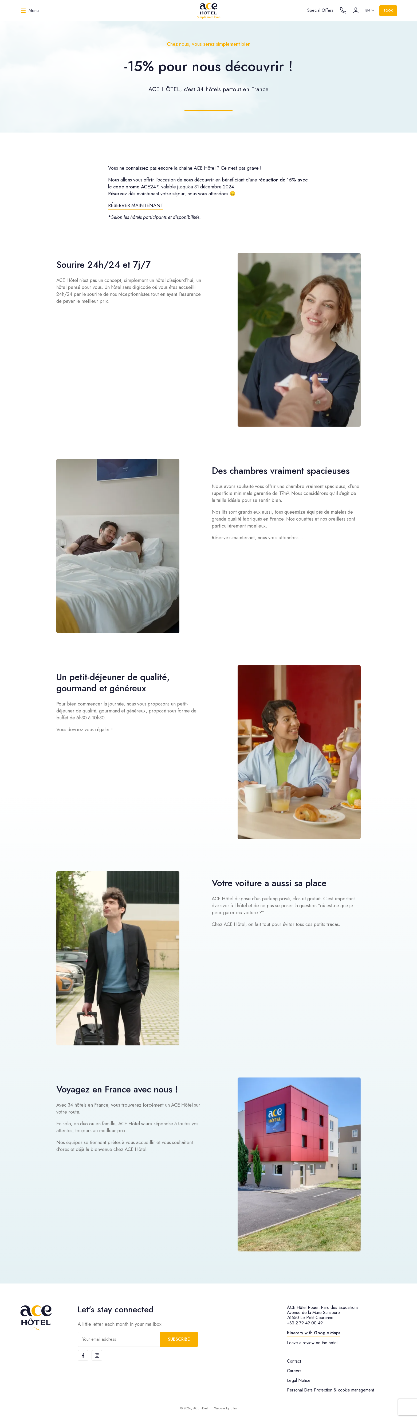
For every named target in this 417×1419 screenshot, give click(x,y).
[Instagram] (97, 1355)
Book (388, 10)
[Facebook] (83, 1355)
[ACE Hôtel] (208, 10)
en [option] (367, 10)
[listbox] (370, 10)
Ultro (233, 1408)
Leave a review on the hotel (312, 1343)
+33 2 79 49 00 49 (305, 1322)
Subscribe (179, 1339)
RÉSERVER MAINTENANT (135, 205)
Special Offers (320, 10)
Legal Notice (298, 1380)
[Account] (356, 10)
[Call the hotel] (343, 10)
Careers (294, 1371)
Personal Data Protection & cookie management (330, 1390)
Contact (294, 1361)
